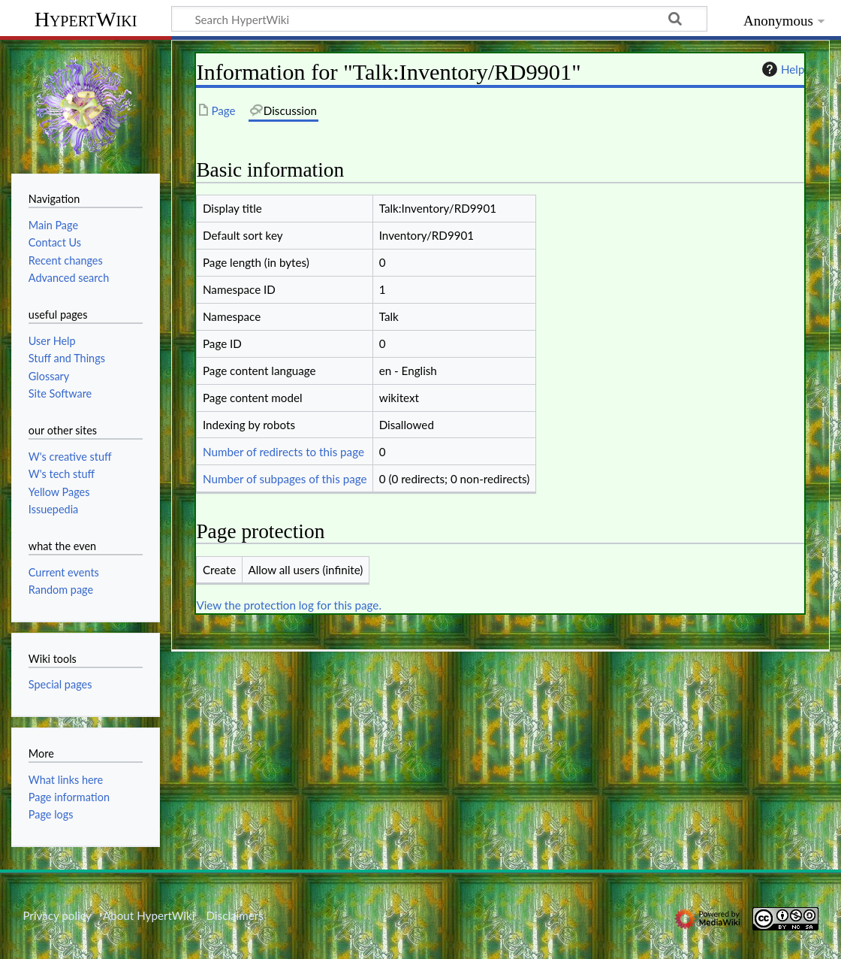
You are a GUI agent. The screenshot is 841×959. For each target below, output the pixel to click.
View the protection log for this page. (288, 605)
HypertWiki (86, 19)
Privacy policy (57, 915)
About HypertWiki (148, 915)
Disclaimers (235, 915)
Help (781, 69)
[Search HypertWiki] (439, 19)
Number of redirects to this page (283, 451)
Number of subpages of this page (285, 479)
